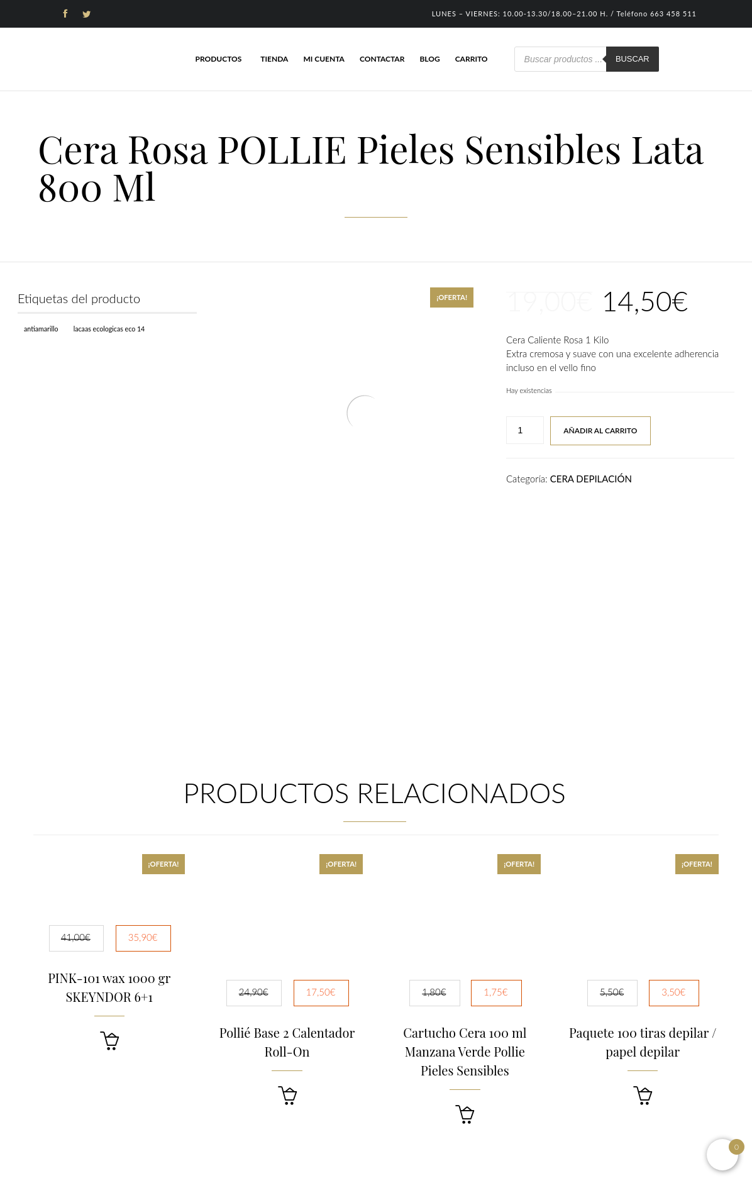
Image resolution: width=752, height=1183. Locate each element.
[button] (109, 1041)
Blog (429, 59)
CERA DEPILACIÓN (591, 478)
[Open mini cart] (722, 1154)
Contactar (382, 59)
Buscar (633, 59)
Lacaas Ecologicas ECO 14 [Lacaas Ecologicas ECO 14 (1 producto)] (109, 329)
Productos (218, 59)
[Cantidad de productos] (525, 430)
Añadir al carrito (600, 430)
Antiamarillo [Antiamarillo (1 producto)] (41, 329)
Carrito (471, 59)
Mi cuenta (324, 59)
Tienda (274, 59)
